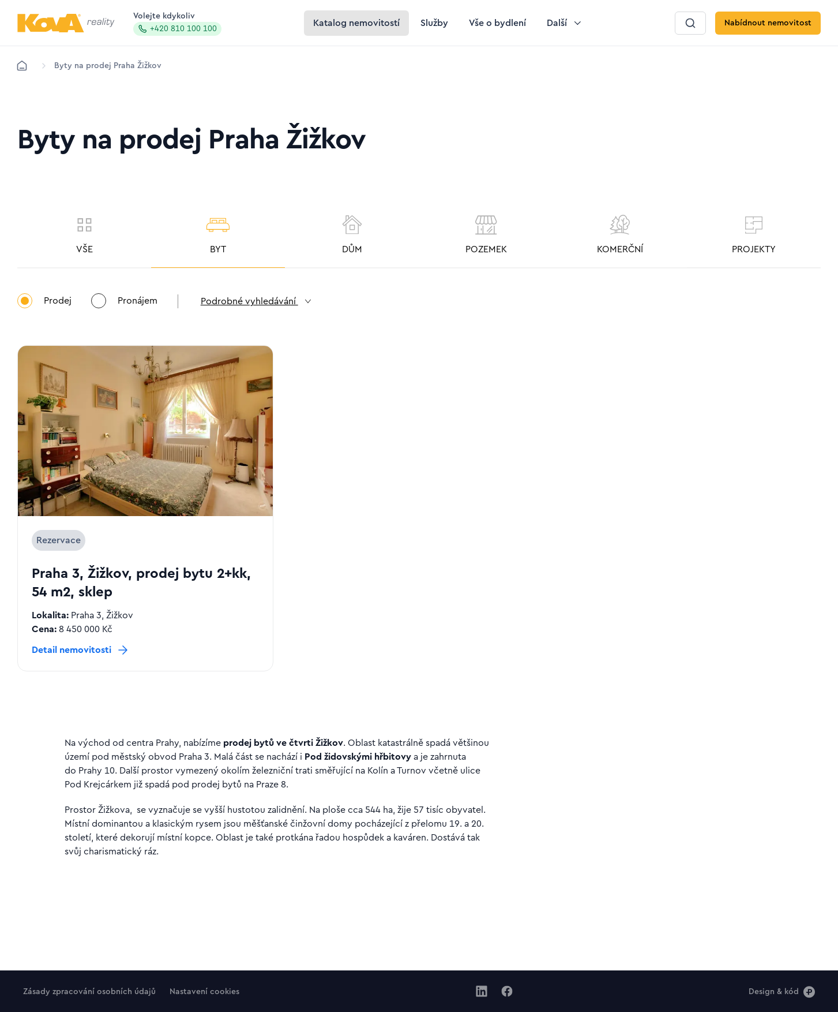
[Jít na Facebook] (506, 991)
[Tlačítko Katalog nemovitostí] (356, 23)
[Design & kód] (782, 991)
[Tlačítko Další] (565, 23)
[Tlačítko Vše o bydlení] (497, 23)
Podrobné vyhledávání (258, 302)
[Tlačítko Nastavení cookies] (204, 991)
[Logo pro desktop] (66, 23)
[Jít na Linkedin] (481, 991)
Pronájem (125, 301)
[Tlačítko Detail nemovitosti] (81, 651)
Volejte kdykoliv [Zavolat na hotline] (177, 24)
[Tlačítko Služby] (434, 23)
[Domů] (21, 65)
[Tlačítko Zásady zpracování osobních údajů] (89, 991)
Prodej (44, 301)
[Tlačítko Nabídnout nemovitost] (768, 23)
